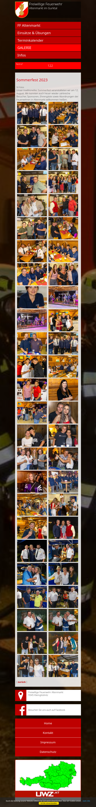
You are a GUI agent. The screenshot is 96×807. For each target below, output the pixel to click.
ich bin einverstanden (49, 803)
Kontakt (48, 733)
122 (48, 65)
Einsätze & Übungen (34, 33)
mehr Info (86, 801)
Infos (21, 55)
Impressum (48, 742)
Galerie (24, 48)
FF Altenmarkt (28, 25)
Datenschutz (48, 752)
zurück (22, 681)
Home (48, 723)
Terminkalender (30, 40)
